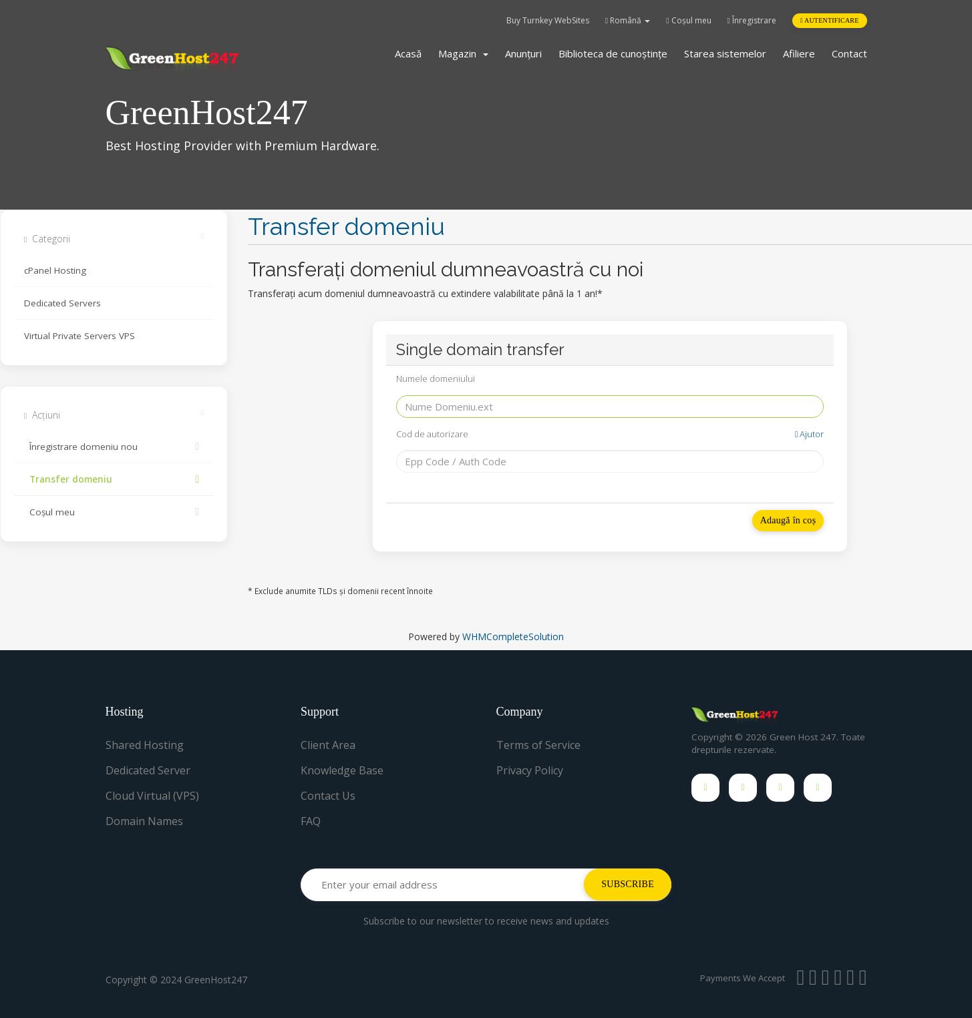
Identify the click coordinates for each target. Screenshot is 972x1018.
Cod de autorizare (610, 434)
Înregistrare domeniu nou (114, 447)
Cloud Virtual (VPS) (152, 795)
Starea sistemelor (725, 53)
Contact (849, 53)
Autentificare (829, 20)
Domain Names (144, 821)
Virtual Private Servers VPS (79, 336)
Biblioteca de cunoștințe (612, 53)
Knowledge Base (342, 770)
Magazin (463, 53)
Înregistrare (751, 20)
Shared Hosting (145, 745)
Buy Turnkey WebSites (547, 20)
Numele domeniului (435, 378)
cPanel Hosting (55, 270)
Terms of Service (538, 745)
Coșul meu (688, 20)
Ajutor (809, 434)
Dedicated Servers (62, 303)
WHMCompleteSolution (513, 636)
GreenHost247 (215, 979)
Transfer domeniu (114, 479)
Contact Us (328, 795)
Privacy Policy (529, 770)
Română (627, 20)
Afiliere (799, 53)
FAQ (311, 821)
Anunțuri (523, 53)
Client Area (328, 745)
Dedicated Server (148, 770)
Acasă (408, 53)
